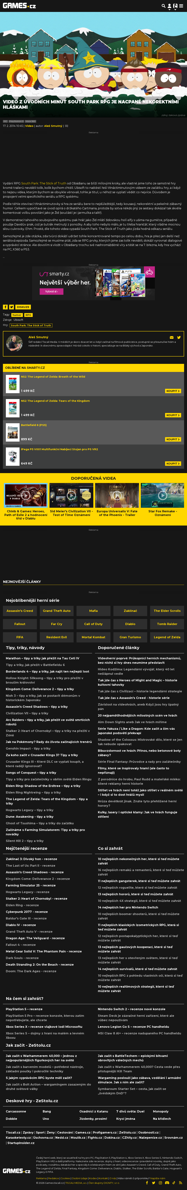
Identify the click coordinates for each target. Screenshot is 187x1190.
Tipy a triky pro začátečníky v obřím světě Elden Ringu (48, 779)
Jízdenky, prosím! (93, 1119)
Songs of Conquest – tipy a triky (31, 772)
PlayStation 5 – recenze (24, 1009)
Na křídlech (162, 1119)
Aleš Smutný (38, 337)
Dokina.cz (112, 1137)
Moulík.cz (78, 1137)
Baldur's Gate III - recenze (26, 918)
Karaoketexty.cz (18, 1137)
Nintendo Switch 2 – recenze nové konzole (131, 1009)
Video (29, 126)
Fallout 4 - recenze (21, 945)
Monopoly (161, 1111)
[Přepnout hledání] (164, 5)
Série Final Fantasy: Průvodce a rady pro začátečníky (139, 761)
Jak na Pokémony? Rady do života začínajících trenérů (49, 742)
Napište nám (157, 1178)
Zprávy (28, 1132)
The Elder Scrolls (167, 611)
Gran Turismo (130, 637)
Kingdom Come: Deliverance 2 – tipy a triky (40, 689)
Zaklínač (130, 611)
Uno (46, 1119)
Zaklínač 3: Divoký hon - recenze (31, 859)
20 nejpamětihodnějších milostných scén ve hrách (137, 715)
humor (17, 315)
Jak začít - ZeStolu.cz (28, 1045)
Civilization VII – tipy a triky (27, 713)
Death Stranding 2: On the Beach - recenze (40, 964)
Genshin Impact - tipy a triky (28, 748)
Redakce (53, 1178)
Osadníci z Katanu (93, 1111)
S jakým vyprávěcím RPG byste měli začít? (39, 1078)
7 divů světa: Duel (130, 1111)
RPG (28, 315)
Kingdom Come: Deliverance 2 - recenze (38, 879)
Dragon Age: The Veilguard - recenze (35, 938)
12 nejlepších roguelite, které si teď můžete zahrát (137, 887)
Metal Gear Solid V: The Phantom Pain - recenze (44, 951)
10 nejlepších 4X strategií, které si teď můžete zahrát (139, 901)
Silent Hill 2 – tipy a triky (25, 841)
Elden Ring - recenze (22, 905)
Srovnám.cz (173, 1137)
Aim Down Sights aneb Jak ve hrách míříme (132, 722)
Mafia (93, 611)
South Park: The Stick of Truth (43, 183)
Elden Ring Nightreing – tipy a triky (33, 792)
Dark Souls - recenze (22, 958)
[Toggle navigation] (181, 5)
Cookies (65, 1178)
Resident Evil (56, 637)
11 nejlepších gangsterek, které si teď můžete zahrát (139, 881)
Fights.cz (95, 1137)
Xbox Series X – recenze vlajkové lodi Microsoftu (44, 1027)
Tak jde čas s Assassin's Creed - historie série (134, 698)
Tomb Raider (167, 624)
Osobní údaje (79, 1178)
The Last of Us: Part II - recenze (30, 865)
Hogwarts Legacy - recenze (27, 892)
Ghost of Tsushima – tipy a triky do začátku (40, 823)
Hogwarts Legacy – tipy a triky (30, 810)
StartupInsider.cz (21, 1143)
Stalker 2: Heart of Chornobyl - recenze (36, 898)
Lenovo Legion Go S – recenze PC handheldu (133, 1027)
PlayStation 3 (16, 121)
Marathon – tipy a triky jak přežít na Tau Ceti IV (42, 658)
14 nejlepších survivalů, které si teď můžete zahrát (137, 969)
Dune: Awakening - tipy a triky (30, 816)
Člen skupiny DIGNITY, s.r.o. (104, 1183)
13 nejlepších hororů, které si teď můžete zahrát (135, 894)
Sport (40, 1132)
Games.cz (83, 1132)
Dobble (11, 1119)
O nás (113, 1178)
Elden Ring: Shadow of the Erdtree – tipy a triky (43, 786)
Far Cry (56, 624)
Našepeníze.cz (150, 1137)
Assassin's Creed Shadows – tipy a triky (37, 706)
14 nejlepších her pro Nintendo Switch (128, 907)
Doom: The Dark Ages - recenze (31, 971)
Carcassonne (16, 1111)
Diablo (130, 624)
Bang (47, 1111)
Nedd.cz (61, 1137)
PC (5, 121)
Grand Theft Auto (56, 611)
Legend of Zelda (167, 637)
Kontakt (103, 1178)
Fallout (19, 624)
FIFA (19, 637)
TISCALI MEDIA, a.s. (76, 1183)
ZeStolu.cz (127, 1132)
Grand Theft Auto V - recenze (29, 931)
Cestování (65, 1132)
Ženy (51, 1132)
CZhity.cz (129, 1137)
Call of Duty (93, 624)
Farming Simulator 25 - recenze (31, 885)
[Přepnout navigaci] (169, 5)
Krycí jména (125, 1119)
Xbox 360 (30, 121)
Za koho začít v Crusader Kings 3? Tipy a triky (42, 755)
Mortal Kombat (93, 637)
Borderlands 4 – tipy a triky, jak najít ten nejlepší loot (47, 671)
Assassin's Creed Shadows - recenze (35, 872)
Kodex (93, 1178)
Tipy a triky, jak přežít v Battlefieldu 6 (35, 665)
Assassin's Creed (20, 611)
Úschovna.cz (43, 1137)
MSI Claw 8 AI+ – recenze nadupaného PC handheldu (139, 1033)
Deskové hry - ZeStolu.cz (32, 1100)
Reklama (41, 1178)
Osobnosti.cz (148, 1132)
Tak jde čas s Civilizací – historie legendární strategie (140, 691)
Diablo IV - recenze (21, 925)
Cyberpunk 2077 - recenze (27, 912)
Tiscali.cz (13, 1132)
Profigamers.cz (105, 1132)
